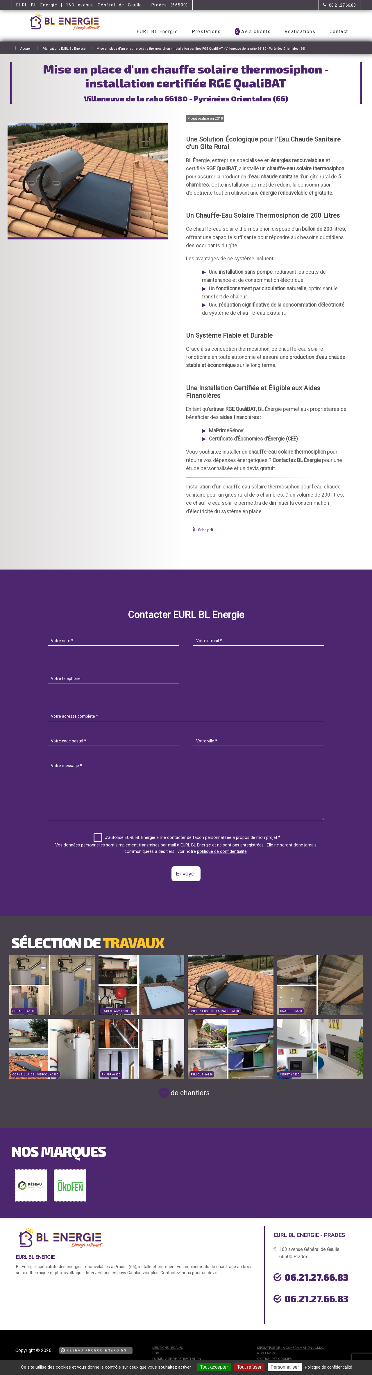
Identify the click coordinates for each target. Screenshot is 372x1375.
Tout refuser (249, 1367)
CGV (155, 1353)
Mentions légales (167, 1348)
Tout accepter (214, 1367)
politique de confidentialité (222, 851)
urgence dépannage (305, 1312)
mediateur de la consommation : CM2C (290, 1348)
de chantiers (190, 1093)
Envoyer (186, 874)
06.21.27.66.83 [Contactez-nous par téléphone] (316, 1277)
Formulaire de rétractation (176, 1359)
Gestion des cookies (274, 1359)
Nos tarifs (266, 1353)
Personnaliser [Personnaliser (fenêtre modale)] (285, 1367)
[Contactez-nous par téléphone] (339, 5)
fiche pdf (205, 530)
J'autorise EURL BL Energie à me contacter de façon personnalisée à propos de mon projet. (187, 837)
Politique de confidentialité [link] (328, 1367)
